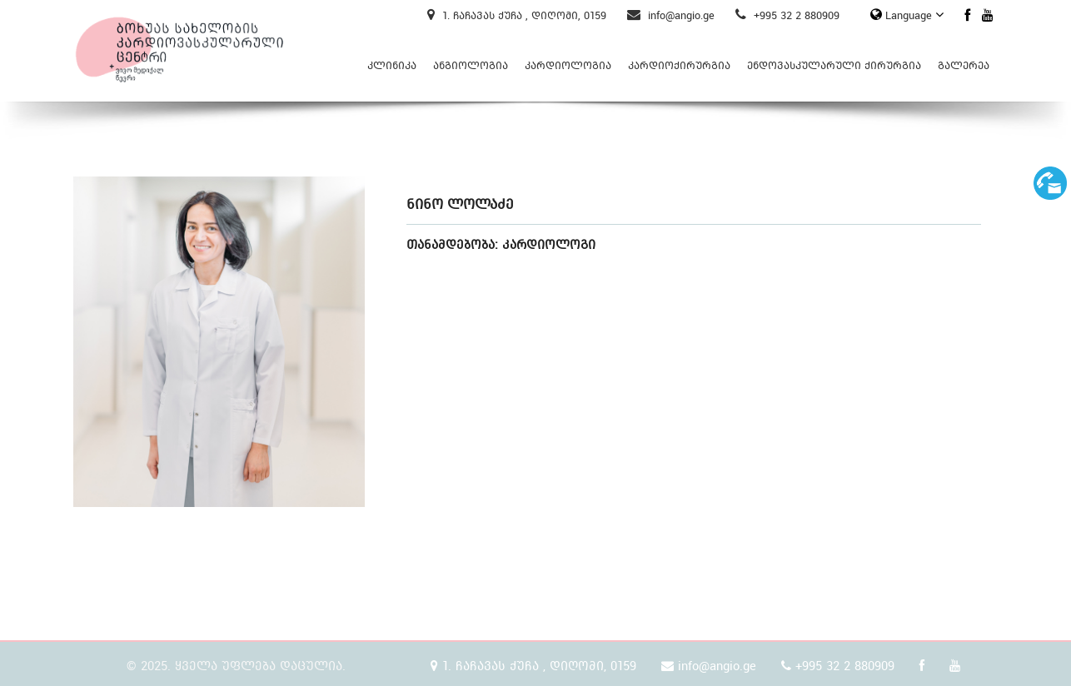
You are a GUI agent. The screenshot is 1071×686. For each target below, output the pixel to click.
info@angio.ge (671, 15)
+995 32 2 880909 (787, 15)
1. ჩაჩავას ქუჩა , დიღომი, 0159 (516, 15)
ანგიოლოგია (470, 65)
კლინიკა (391, 65)
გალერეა (963, 65)
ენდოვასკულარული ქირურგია (834, 65)
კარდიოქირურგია (679, 65)
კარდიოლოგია (568, 65)
